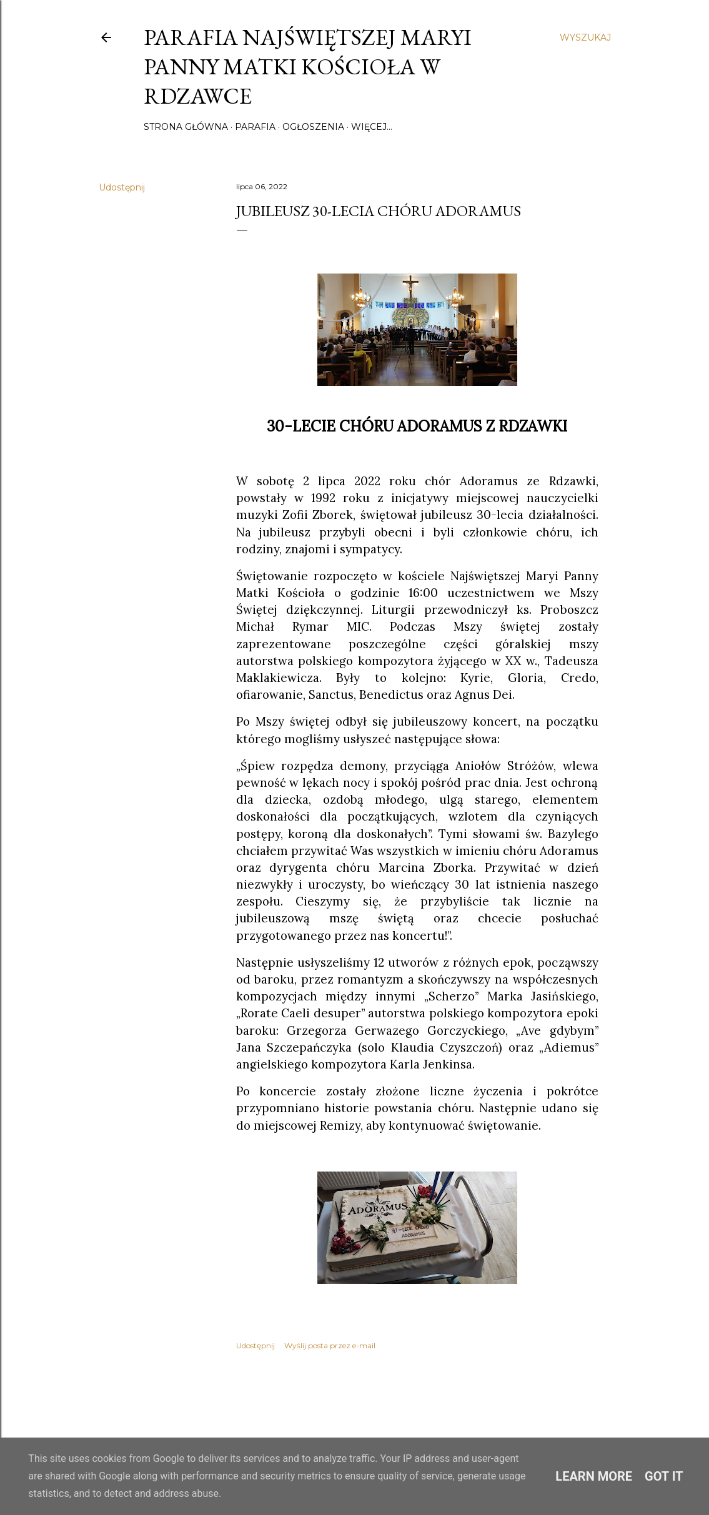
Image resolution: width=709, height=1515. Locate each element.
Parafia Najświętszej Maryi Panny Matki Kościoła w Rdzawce (308, 66)
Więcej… (371, 126)
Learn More (593, 1476)
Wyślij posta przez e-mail (329, 1345)
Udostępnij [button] (122, 187)
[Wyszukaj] (585, 37)
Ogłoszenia (313, 126)
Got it (664, 1476)
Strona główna (186, 126)
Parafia (255, 126)
